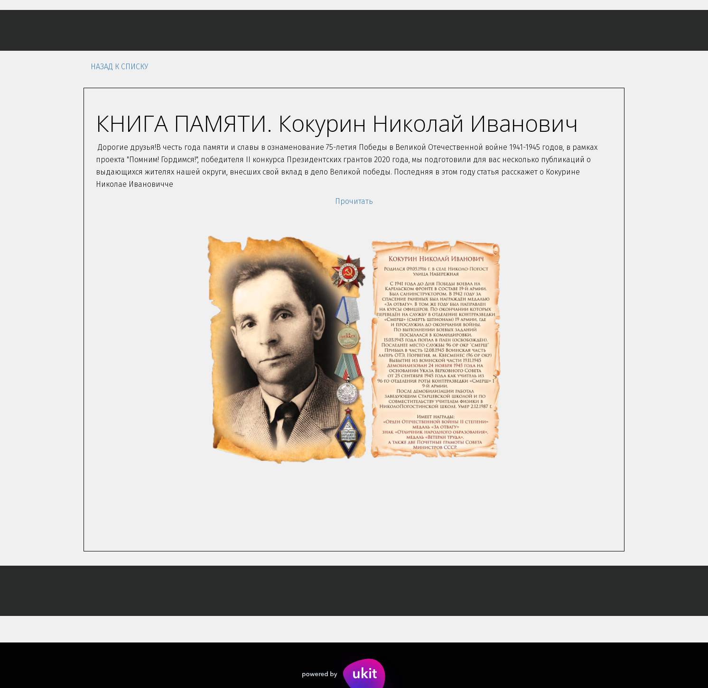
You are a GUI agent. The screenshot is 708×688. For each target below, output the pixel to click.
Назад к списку (119, 66)
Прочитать (354, 201)
